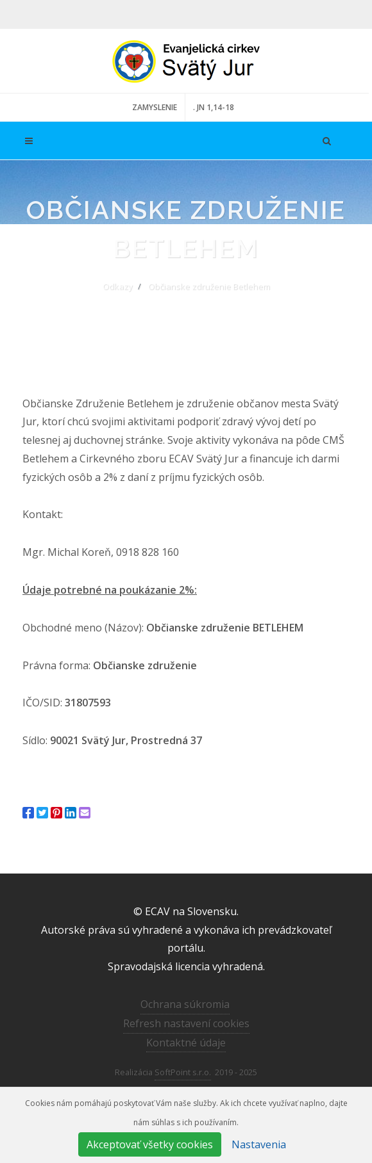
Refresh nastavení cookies (186, 1023)
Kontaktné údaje (186, 1043)
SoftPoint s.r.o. (183, 1072)
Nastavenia (259, 1144)
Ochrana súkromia (185, 1004)
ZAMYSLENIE (154, 107)
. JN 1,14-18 (213, 107)
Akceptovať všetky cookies (150, 1144)
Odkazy (118, 286)
